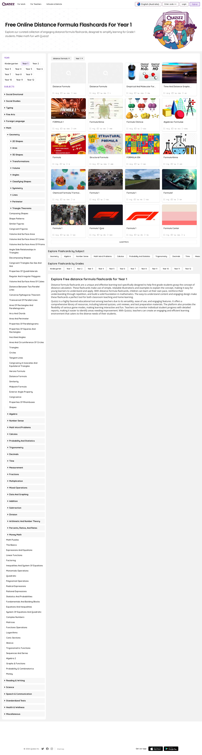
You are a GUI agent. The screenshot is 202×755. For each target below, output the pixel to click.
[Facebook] (47, 749)
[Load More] (124, 242)
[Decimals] (176, 256)
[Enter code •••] (170, 4)
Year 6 (39, 69)
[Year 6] (122, 269)
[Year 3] (90, 269)
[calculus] (120, 256)
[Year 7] (133, 269)
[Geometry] (54, 256)
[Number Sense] (82, 256)
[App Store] (155, 748)
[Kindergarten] (55, 269)
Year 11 (19, 79)
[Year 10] (166, 269)
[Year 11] (177, 269)
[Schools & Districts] (54, 4)
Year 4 (18, 69)
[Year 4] (101, 269)
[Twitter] (42, 749)
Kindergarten (11, 63)
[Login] (184, 4)
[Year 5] (112, 269)
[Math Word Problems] (103, 256)
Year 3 (8, 69)
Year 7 (8, 74)
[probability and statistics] (139, 256)
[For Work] (21, 4)
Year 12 (30, 79)
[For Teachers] (35, 4)
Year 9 (29, 74)
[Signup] (195, 4)
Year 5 (29, 69)
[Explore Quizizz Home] (8, 4)
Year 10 (8, 79)
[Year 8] (144, 269)
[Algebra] (67, 256)
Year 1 (25, 63)
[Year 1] (79, 58)
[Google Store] (171, 748)
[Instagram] (52, 749)
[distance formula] (61, 58)
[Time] (187, 256)
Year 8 (18, 74)
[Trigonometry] (161, 256)
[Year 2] (80, 269)
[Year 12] (188, 269)
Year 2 (36, 63)
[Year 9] (154, 269)
